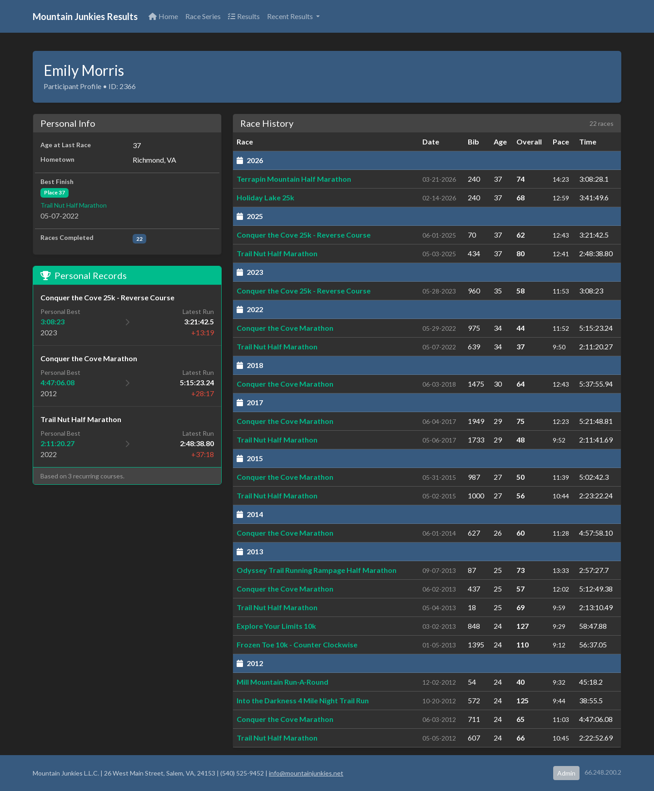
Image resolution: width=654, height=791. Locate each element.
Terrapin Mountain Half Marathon (294, 178)
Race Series (203, 16)
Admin (566, 773)
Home (163, 16)
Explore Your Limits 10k (276, 626)
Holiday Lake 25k (265, 197)
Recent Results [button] (290, 16)
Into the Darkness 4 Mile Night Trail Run (303, 700)
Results (244, 16)
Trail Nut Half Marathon (73, 205)
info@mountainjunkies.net (306, 773)
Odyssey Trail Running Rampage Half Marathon (316, 570)
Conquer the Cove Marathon (285, 327)
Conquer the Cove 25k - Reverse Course (304, 234)
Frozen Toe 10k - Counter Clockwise (297, 644)
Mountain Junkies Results (85, 16)
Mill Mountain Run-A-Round (282, 681)
